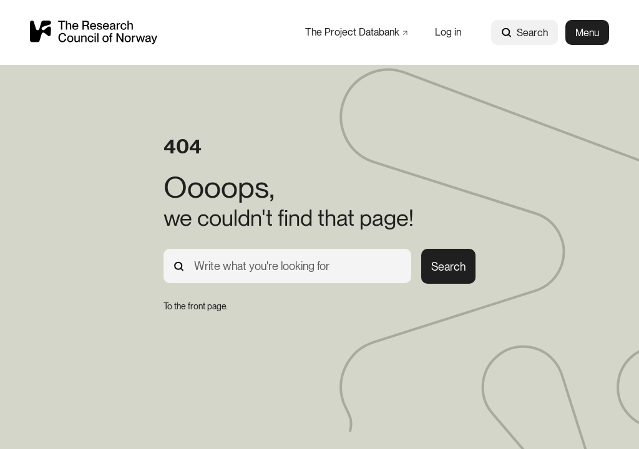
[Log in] (448, 32)
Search (524, 33)
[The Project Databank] (356, 32)
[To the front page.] (195, 306)
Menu (587, 33)
